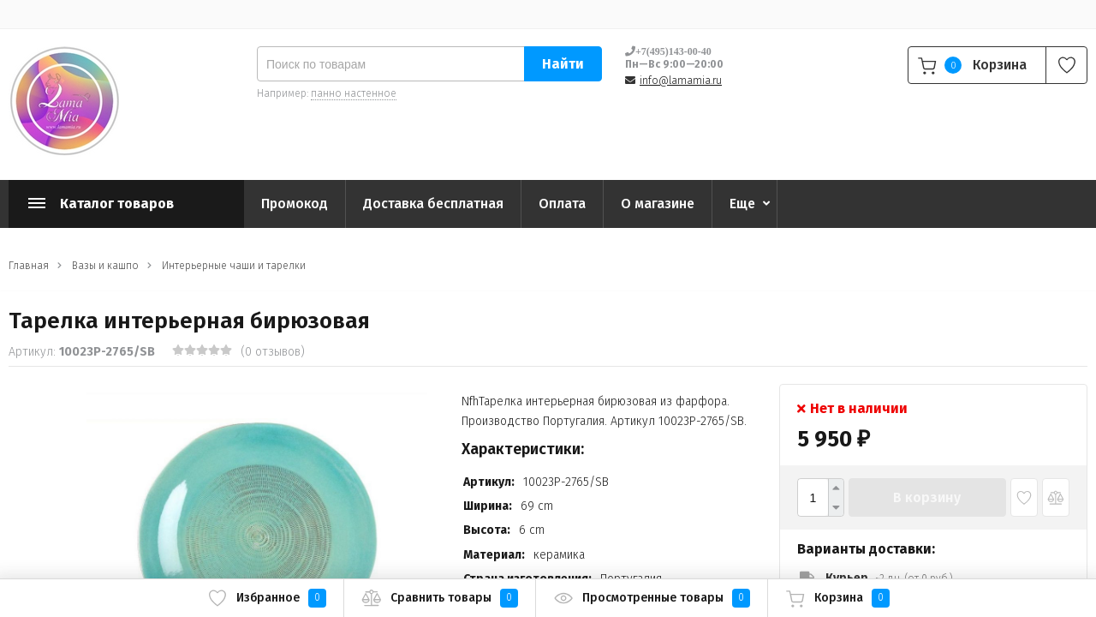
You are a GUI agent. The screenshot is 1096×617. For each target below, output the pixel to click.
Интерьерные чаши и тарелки (234, 266)
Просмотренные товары (651, 598)
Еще (742, 203)
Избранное (266, 598)
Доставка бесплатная (433, 203)
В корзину (927, 497)
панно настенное (353, 93)
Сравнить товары (439, 598)
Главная (29, 266)
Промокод (294, 203)
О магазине (657, 203)
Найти (563, 64)
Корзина (837, 598)
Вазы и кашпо (105, 266)
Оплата (562, 203)
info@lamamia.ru (681, 81)
